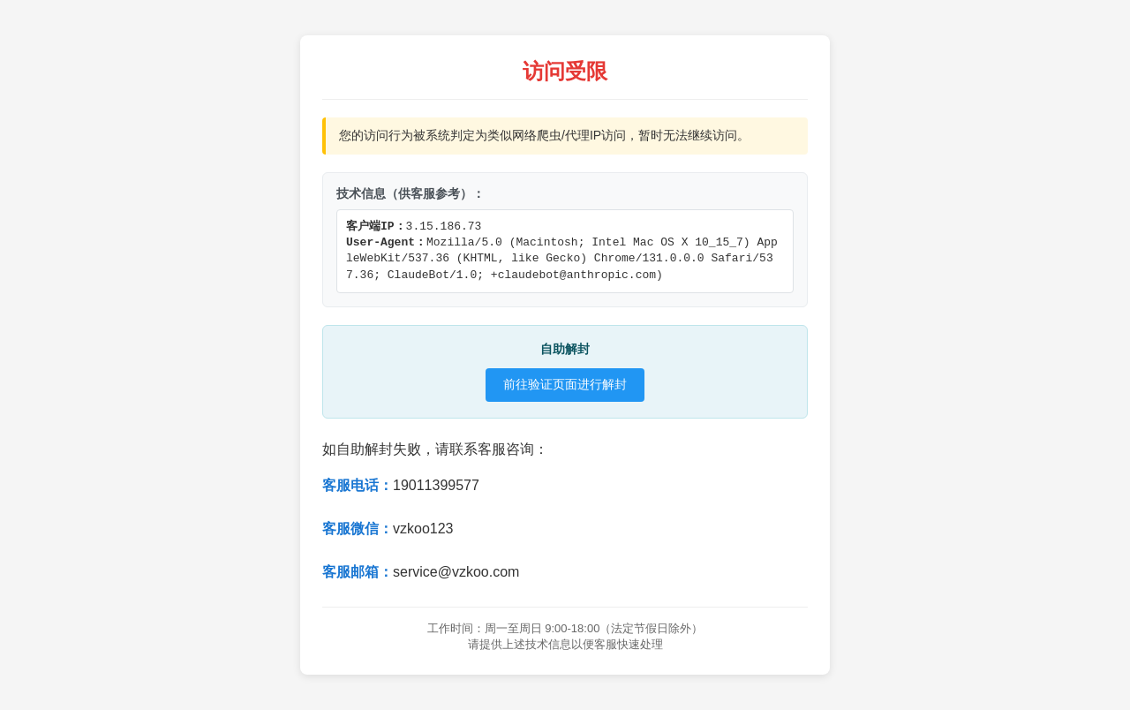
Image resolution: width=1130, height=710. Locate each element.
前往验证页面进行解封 (565, 384)
